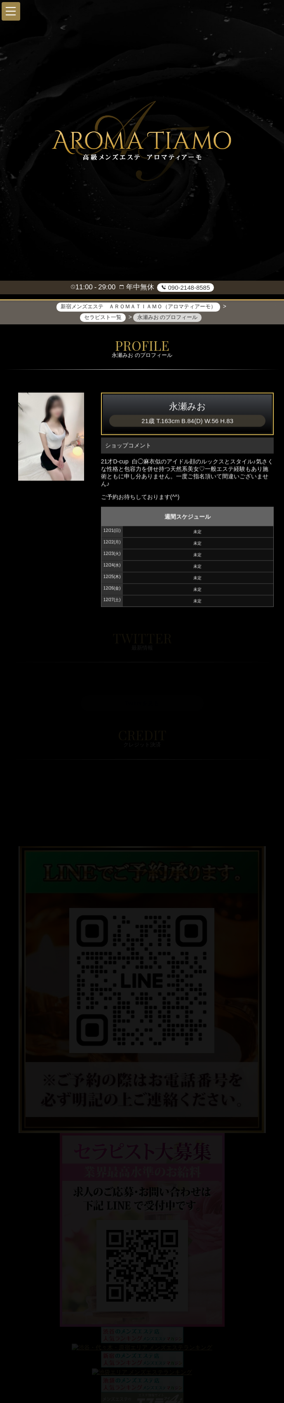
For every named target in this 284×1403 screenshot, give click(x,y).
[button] (11, 11)
